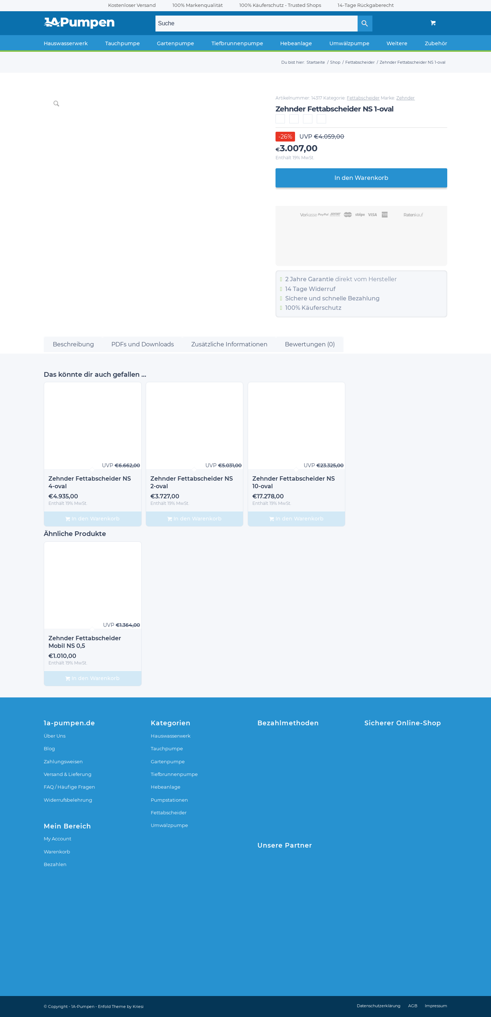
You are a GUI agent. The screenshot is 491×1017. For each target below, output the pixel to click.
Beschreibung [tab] (73, 344)
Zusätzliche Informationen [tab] (229, 344)
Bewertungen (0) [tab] (310, 344)
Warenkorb (57, 851)
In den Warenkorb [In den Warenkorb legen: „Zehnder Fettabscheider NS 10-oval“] (296, 518)
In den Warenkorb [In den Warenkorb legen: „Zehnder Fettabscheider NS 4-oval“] (92, 518)
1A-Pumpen (82, 1006)
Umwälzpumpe (169, 825)
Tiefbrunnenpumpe (174, 774)
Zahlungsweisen (63, 761)
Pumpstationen (169, 800)
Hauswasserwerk (171, 736)
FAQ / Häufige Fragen (69, 787)
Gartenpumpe (168, 761)
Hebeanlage (165, 787)
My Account (57, 838)
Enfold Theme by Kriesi (121, 1006)
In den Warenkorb (361, 177)
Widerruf (322, 289)
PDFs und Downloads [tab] (142, 344)
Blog (49, 748)
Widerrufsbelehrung (68, 800)
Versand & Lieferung (67, 774)
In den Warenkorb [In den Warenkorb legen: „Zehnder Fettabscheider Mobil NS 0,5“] (92, 678)
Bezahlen (55, 864)
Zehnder (405, 98)
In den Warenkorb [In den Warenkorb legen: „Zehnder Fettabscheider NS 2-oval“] (194, 518)
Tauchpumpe (167, 748)
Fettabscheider (363, 98)
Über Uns (54, 736)
